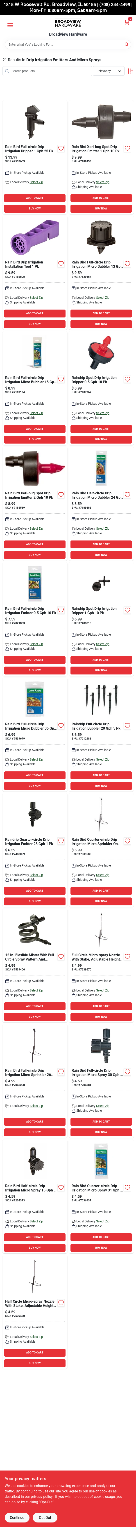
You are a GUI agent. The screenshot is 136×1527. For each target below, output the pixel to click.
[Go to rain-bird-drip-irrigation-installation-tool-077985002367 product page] (34, 273)
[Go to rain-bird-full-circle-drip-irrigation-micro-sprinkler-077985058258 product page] (34, 1081)
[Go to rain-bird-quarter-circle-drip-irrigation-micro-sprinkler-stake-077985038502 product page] (101, 850)
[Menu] (10, 25)
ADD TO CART (34, 198)
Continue (17, 1517)
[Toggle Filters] (130, 71)
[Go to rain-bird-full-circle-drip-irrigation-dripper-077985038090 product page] (34, 157)
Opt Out (45, 1517)
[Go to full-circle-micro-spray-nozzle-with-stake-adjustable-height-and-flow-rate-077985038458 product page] (101, 965)
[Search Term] (68, 44)
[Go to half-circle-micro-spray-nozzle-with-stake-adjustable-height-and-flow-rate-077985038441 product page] (34, 1312)
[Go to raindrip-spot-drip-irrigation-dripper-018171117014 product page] (101, 619)
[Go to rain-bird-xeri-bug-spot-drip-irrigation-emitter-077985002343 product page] (101, 157)
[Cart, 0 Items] (127, 22)
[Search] (127, 44)
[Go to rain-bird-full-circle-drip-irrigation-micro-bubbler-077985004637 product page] (34, 388)
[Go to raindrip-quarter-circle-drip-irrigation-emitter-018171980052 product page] (34, 850)
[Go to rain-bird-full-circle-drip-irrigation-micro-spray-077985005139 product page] (101, 1081)
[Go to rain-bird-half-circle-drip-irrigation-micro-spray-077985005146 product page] (34, 1196)
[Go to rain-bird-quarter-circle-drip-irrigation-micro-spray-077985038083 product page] (101, 1196)
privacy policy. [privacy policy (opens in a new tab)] (42, 1496)
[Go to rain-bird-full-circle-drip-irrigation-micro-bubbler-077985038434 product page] (101, 273)
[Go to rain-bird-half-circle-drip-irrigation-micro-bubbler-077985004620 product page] (101, 504)
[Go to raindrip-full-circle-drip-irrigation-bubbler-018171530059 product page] (101, 735)
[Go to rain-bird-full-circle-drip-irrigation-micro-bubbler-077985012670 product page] (34, 735)
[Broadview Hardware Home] (68, 23)
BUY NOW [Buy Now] (35, 208)
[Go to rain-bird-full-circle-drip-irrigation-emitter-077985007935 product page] (34, 619)
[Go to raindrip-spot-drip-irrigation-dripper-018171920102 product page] (101, 388)
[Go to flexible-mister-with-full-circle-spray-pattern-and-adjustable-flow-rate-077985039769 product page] (34, 965)
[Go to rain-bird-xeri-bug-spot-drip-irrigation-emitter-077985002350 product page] (34, 504)
